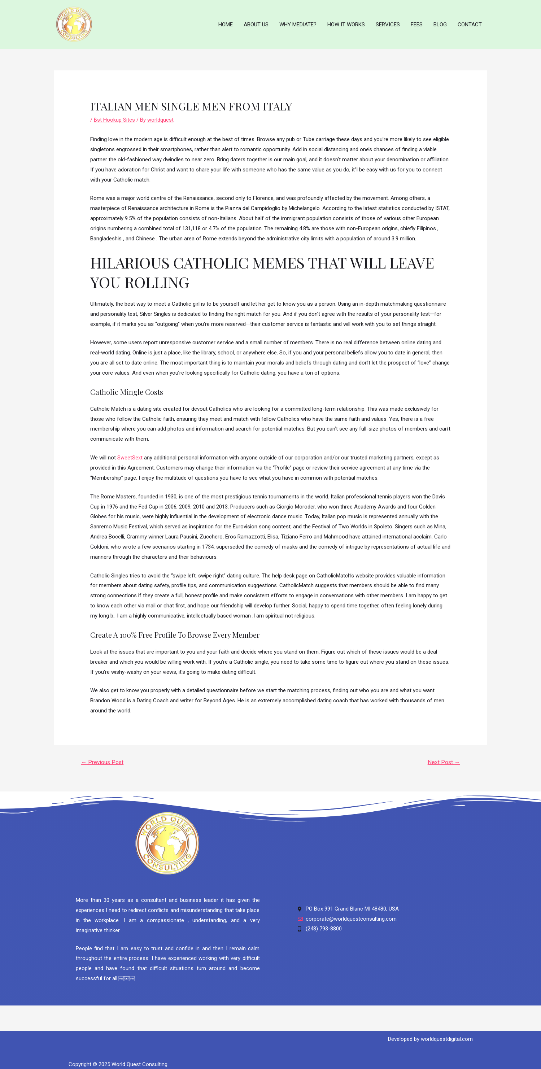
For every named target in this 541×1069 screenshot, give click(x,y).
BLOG (440, 22)
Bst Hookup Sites (114, 115)
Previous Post (103, 757)
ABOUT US (256, 22)
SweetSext (130, 453)
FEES (417, 22)
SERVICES (388, 22)
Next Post (443, 757)
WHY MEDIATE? (298, 22)
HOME (225, 22)
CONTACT (470, 22)
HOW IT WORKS (346, 22)
